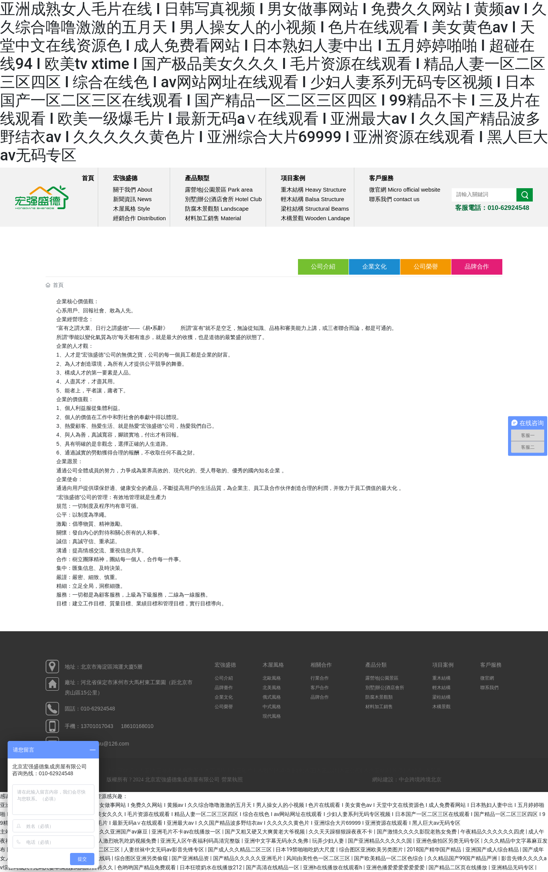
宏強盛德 (225, 665)
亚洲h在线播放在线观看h (333, 867)
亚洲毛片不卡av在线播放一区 (186, 832)
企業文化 (374, 266)
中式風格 (272, 706)
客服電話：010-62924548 (492, 207)
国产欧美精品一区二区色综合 (389, 858)
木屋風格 (273, 665)
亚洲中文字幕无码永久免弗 (276, 841)
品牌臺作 (224, 687)
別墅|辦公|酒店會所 (384, 687)
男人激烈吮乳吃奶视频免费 (125, 841)
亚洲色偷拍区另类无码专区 (448, 841)
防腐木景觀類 (379, 697)
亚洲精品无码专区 (513, 867)
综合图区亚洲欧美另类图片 (371, 849)
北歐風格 (272, 678)
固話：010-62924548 (90, 709)
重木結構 (441, 678)
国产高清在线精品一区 (273, 867)
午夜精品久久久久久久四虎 (493, 832)
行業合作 (320, 678)
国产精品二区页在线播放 (458, 867)
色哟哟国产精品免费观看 (147, 867)
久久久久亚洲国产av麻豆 (119, 832)
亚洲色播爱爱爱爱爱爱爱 (396, 867)
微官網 (487, 678)
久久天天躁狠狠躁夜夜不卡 (341, 832)
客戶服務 (491, 665)
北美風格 (272, 687)
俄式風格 (272, 697)
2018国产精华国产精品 (435, 849)
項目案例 (443, 665)
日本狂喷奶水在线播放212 (211, 867)
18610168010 (137, 726)
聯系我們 (489, 687)
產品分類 (376, 665)
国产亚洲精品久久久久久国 (380, 841)
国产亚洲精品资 (191, 858)
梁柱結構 (441, 697)
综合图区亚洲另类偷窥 (142, 858)
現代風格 (272, 716)
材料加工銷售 (379, 706)
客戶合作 (320, 687)
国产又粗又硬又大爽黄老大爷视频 (265, 832)
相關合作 (321, 665)
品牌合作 (477, 266)
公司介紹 (323, 266)
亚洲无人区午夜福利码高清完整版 (200, 841)
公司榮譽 (425, 266)
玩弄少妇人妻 (328, 841)
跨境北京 (430, 779)
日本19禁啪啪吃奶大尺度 (306, 849)
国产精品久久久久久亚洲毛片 (248, 858)
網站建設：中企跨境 (396, 779)
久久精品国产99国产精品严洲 (463, 858)
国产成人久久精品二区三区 (240, 849)
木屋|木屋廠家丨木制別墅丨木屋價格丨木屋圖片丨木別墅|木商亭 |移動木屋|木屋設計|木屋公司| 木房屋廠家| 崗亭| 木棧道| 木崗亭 (290, 770)
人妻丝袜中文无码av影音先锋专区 (164, 849)
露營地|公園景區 (381, 678)
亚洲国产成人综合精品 (492, 849)
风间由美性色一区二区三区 (318, 858)
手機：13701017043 (89, 726)
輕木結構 (441, 687)
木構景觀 (441, 706)
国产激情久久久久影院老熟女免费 (417, 832)
